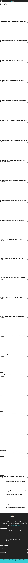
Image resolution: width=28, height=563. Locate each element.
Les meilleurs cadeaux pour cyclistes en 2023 (13, 485)
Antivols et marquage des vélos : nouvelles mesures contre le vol (13, 354)
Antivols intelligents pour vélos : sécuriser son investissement (13, 239)
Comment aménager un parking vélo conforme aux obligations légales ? (13, 141)
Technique (1, 548)
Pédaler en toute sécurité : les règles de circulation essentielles (13, 433)
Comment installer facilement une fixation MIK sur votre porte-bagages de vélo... (12, 161)
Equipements (2, 549)
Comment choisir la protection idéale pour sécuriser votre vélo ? (13, 41)
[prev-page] (0, 511)
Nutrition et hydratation (3, 552)
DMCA (20, 559)
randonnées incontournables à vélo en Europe (10, 394)
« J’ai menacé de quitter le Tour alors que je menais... (14, 494)
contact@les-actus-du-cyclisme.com (15, 525)
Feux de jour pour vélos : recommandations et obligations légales (12, 278)
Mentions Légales (14, 560)
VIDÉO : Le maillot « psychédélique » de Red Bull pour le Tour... (15, 503)
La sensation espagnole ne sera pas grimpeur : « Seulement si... (16, 498)
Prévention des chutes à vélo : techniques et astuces (11, 451)
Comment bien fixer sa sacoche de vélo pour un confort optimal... (12, 81)
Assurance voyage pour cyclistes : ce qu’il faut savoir (11, 258)
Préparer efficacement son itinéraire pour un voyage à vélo (13, 21)
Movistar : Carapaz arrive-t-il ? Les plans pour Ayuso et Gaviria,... (16, 490)
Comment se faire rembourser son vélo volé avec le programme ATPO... (13, 121)
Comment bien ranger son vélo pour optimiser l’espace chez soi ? (13, 101)
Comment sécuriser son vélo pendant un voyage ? (11, 297)
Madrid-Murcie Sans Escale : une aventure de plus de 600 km (15, 481)
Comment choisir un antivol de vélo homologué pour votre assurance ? (13, 181)
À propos (4, 559)
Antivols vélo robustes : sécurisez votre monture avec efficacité (14, 335)
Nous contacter (23, 559)
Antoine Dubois (2, 477)
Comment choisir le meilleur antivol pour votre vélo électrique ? (13, 201)
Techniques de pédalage (3, 450)
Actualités (2, 411)
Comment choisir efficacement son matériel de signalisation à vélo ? (13, 61)
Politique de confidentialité (15, 559)
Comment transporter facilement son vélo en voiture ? (12, 220)
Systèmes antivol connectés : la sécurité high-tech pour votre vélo (13, 413)
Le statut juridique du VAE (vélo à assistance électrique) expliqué (12, 374)
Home (1, 3)
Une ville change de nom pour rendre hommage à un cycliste (15, 507)
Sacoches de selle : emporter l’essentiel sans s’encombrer (12, 316)
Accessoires (2, 555)
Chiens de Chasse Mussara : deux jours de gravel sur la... (12, 476)
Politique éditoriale (8, 559)
